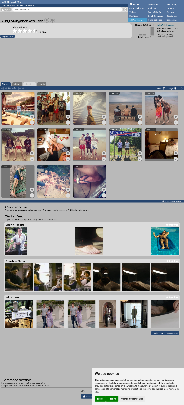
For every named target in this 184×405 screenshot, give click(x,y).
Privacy (170, 12)
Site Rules (153, 4)
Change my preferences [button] (132, 399)
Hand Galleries (155, 19)
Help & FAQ (172, 4)
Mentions (133, 16)
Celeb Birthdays (155, 16)
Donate (170, 8)
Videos (132, 12)
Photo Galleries (136, 8)
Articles (152, 8)
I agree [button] (100, 399)
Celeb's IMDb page (165, 25)
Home (136, 4)
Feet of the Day (155, 12)
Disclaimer (172, 16)
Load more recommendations (165, 333)
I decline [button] (112, 399)
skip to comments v (172, 201)
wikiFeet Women (136, 20)
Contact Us (172, 19)
